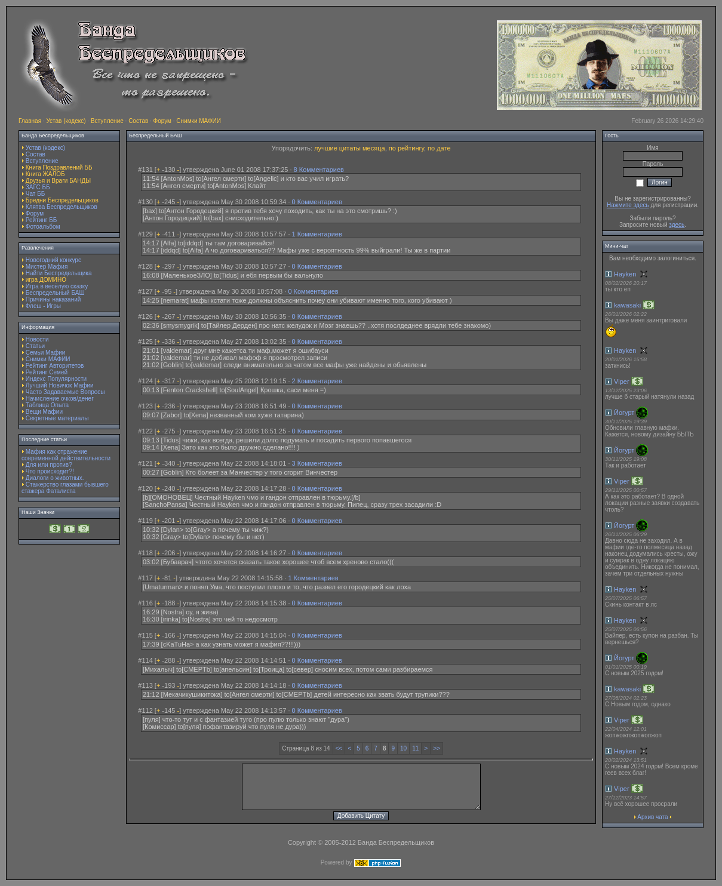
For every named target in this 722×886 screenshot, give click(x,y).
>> (436, 748)
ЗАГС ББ (38, 187)
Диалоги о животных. (55, 478)
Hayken (625, 274)
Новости (37, 339)
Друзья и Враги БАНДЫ (58, 180)
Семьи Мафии (46, 352)
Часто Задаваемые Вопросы (65, 392)
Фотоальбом (43, 226)
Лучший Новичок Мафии (60, 385)
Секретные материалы (57, 418)
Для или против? (49, 465)
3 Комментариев (317, 463)
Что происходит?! (50, 471)
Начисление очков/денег (60, 398)
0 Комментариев (317, 201)
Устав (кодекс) (65, 121)
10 (403, 748)
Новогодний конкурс (53, 260)
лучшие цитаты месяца (349, 148)
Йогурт (624, 412)
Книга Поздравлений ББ (59, 167)
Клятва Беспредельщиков (61, 207)
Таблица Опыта (47, 405)
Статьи (35, 346)
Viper (621, 381)
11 (415, 748)
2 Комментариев (317, 380)
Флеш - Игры (43, 306)
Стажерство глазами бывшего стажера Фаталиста (65, 487)
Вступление (107, 121)
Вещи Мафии (44, 411)
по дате (439, 148)
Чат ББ (35, 193)
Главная (30, 121)
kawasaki (627, 305)
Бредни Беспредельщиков (62, 200)
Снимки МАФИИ (198, 121)
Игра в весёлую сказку (57, 286)
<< (339, 748)
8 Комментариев (319, 169)
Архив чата (652, 817)
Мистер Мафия (47, 266)
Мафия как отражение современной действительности (65, 455)
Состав (138, 121)
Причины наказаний (53, 299)
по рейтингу (406, 148)
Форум (162, 121)
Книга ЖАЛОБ (45, 174)
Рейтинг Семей (46, 372)
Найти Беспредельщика (59, 273)
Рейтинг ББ (41, 220)
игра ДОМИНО (46, 279)
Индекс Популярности (56, 379)
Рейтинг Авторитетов (55, 365)
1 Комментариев (317, 234)
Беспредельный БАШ (55, 293)
